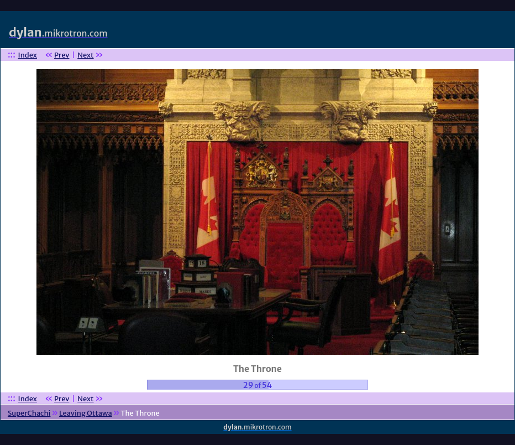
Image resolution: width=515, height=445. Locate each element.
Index (27, 55)
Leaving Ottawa (85, 413)
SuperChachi (29, 413)
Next (85, 55)
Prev (61, 55)
